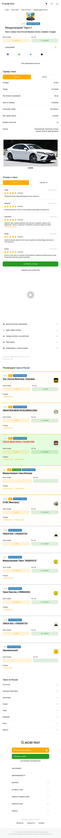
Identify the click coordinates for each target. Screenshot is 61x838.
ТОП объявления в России (30, 63)
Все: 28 (16, 182)
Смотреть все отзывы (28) (30, 270)
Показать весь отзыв (10, 226)
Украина (41, 823)
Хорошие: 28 (43, 182)
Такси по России (26, 10)
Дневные (17, 77)
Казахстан (31, 823)
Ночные (44, 77)
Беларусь (20, 823)
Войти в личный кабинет (30, 750)
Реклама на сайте (20, 756)
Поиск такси (15, 10)
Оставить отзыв (30, 264)
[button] (55, 153)
